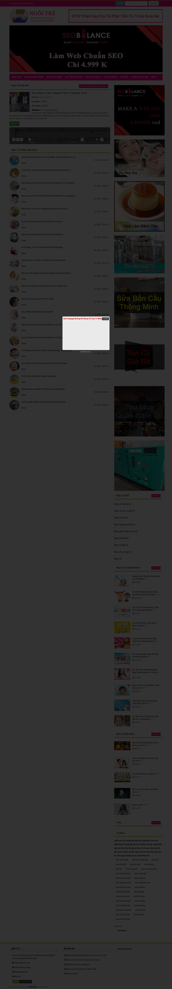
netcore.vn (88, 351)
